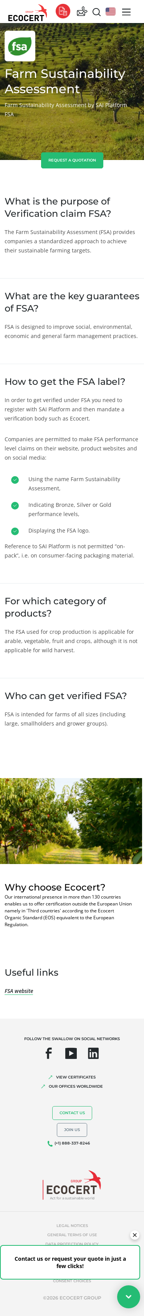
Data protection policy (72, 1244)
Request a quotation (72, 160)
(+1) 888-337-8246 (72, 1143)
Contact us (72, 1112)
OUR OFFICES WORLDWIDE (76, 1086)
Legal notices (72, 1225)
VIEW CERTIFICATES (76, 1077)
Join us (72, 1129)
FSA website (19, 990)
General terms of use (72, 1234)
